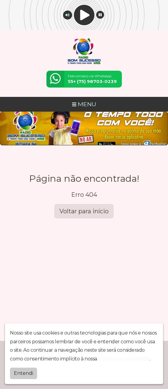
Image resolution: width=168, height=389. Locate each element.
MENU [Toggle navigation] (84, 104)
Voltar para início (84, 211)
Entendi (23, 373)
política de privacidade (123, 359)
